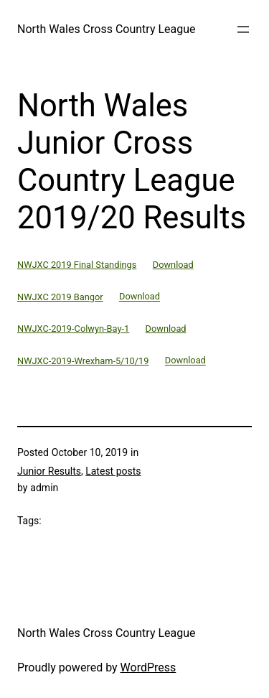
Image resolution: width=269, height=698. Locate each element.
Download (173, 264)
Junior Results (49, 471)
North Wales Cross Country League (106, 29)
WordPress (148, 667)
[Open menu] (243, 29)
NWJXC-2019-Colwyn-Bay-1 (73, 328)
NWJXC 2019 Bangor (60, 297)
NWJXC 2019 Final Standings (76, 264)
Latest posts (113, 471)
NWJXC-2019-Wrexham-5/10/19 (82, 360)
